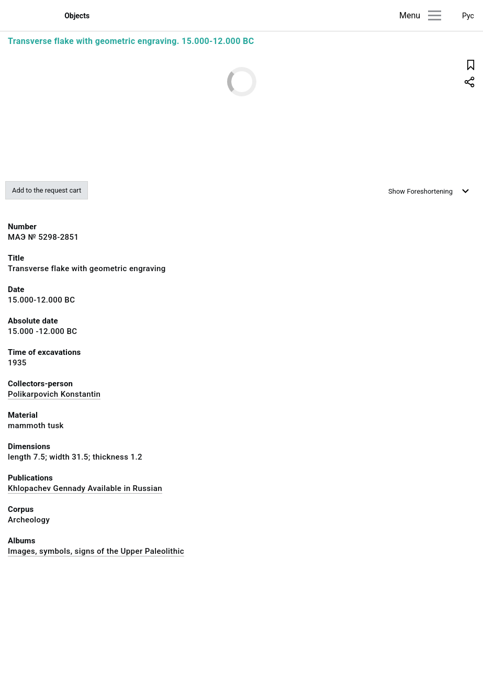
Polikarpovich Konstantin (54, 394)
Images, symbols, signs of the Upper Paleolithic (96, 551)
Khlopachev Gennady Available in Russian (85, 488)
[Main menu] (434, 15)
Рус (468, 16)
